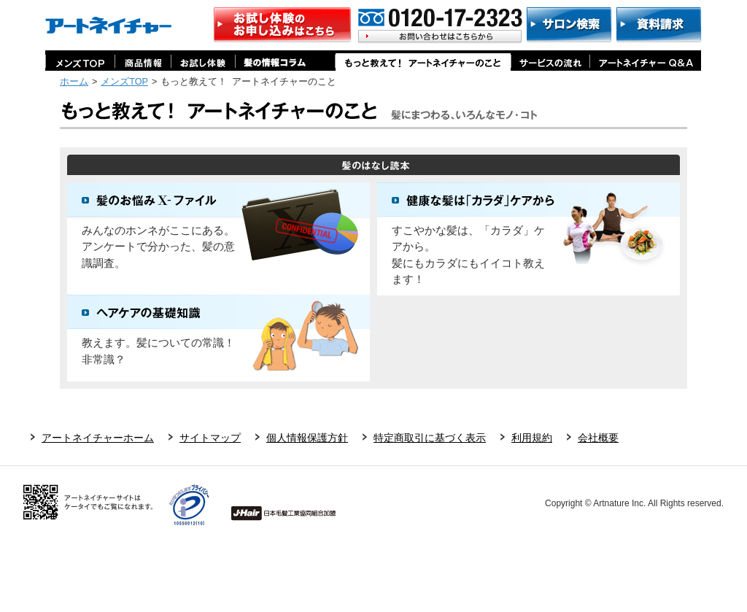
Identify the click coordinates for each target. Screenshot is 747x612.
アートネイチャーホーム (98, 437)
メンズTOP (124, 82)
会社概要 (598, 437)
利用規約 (531, 437)
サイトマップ (210, 437)
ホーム (74, 82)
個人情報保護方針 (307, 437)
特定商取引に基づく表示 (430, 437)
